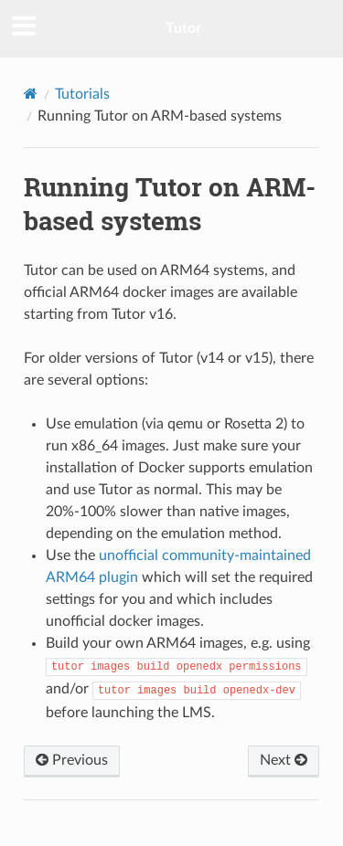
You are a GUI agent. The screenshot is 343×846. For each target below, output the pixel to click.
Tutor (183, 28)
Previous (72, 760)
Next (283, 760)
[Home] (31, 93)
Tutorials (82, 94)
